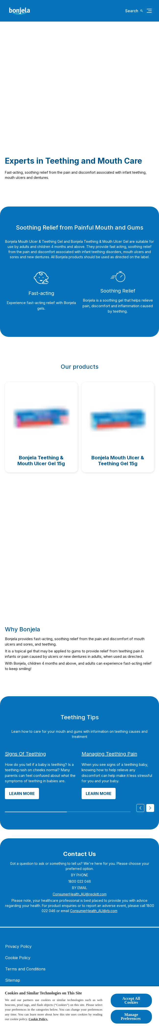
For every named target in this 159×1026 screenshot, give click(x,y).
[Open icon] (134, 11)
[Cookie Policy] (18, 957)
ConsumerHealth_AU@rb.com (93, 911)
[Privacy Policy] (18, 946)
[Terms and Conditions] (25, 969)
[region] (79, 1006)
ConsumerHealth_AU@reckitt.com (80, 894)
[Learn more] (22, 793)
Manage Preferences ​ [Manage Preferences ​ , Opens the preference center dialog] (131, 1017)
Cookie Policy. (38, 1019)
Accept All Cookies (131, 1000)
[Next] (150, 808)
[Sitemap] (12, 980)
